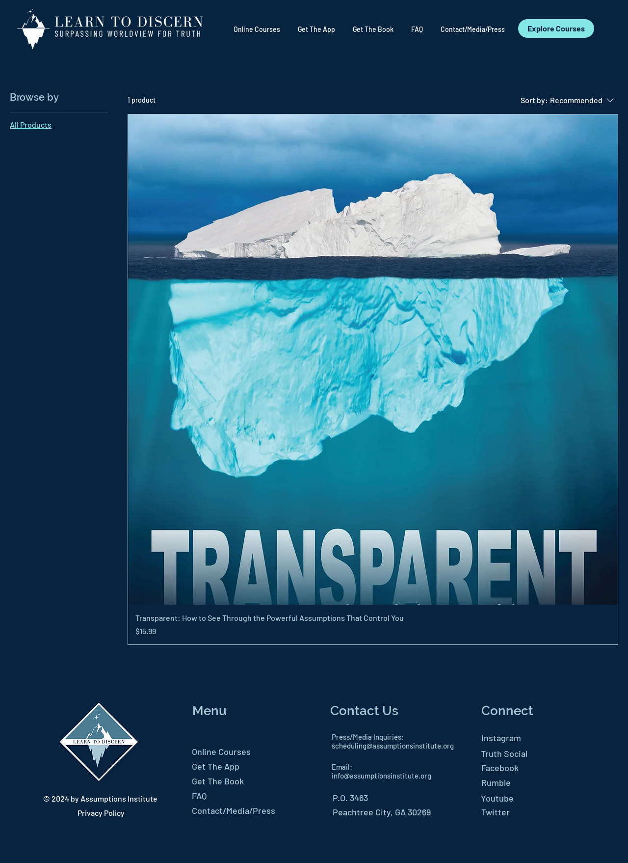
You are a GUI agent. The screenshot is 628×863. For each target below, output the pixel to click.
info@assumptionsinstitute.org (381, 775)
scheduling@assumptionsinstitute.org (393, 745)
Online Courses (221, 751)
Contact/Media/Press (233, 810)
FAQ (199, 795)
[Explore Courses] (556, 28)
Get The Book (218, 781)
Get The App (215, 766)
